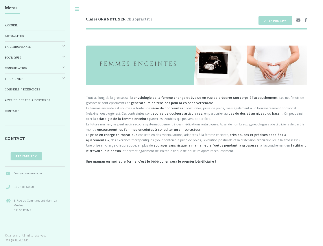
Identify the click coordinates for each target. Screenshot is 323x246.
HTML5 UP (21, 240)
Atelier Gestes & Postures (27, 100)
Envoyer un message (28, 173)
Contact (12, 111)
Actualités (14, 36)
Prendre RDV (275, 20)
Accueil (11, 25)
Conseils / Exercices (22, 89)
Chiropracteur (119, 19)
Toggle (77, 9)
